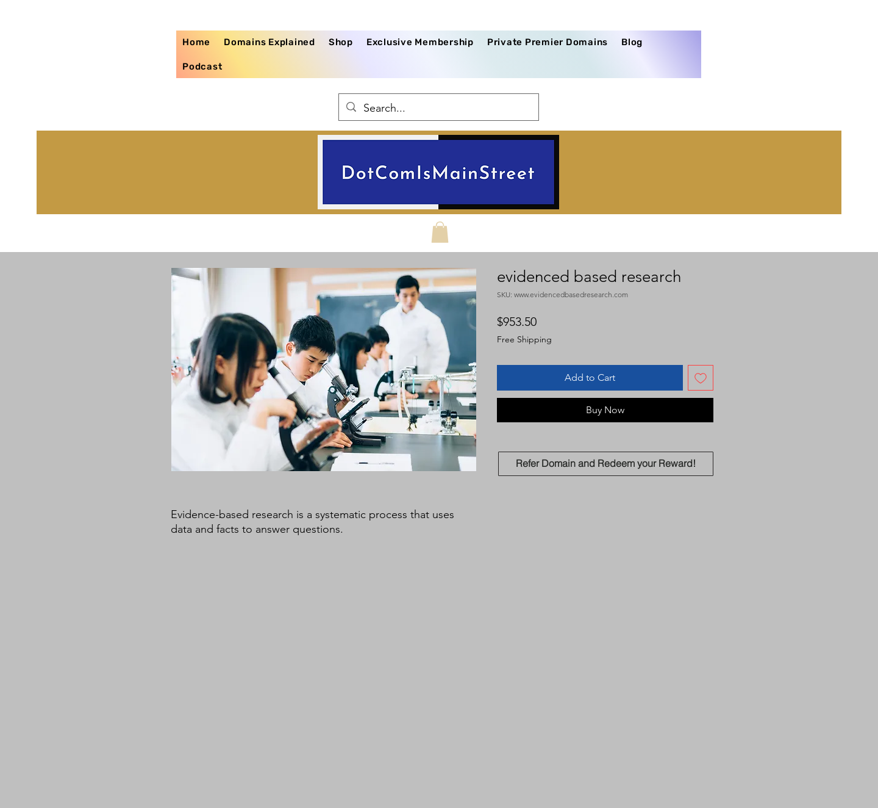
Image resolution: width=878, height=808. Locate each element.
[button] (440, 232)
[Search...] (438, 108)
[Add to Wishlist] (700, 378)
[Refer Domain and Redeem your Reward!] (605, 464)
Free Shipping (524, 339)
